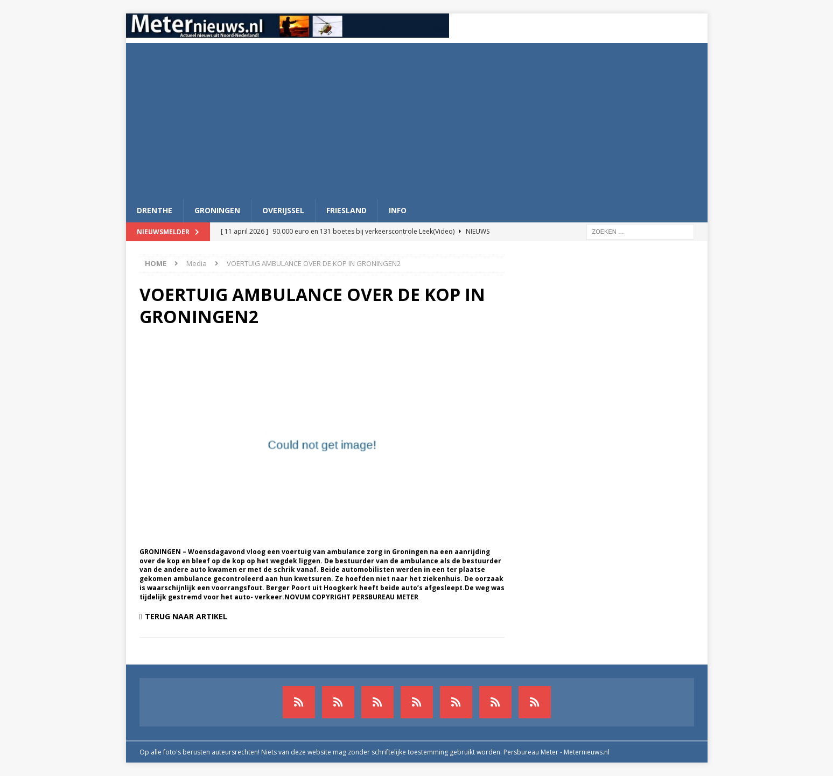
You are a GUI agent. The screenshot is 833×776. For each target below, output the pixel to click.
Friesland (346, 210)
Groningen (217, 210)
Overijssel (283, 210)
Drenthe (154, 210)
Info (398, 210)
